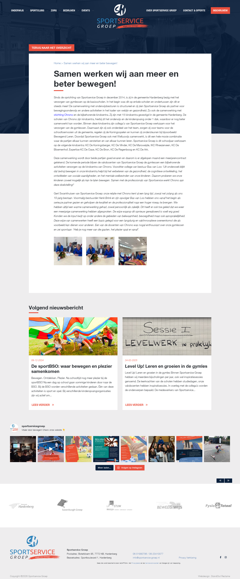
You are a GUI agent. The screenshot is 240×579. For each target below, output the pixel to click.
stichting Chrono (63, 114)
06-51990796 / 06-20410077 (148, 553)
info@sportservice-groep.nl (146, 557)
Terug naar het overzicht (52, 47)
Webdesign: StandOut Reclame (214, 576)
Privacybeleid (136, 563)
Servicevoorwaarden (152, 563)
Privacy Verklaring (187, 557)
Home (57, 63)
